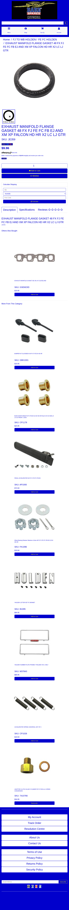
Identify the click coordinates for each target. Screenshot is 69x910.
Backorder (34, 803)
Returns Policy (34, 863)
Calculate (34, 201)
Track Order (34, 823)
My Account (34, 817)
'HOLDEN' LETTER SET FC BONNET (24, 602)
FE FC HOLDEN (47, 39)
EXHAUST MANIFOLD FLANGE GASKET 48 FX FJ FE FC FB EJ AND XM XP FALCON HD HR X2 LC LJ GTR (33, 47)
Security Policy (34, 869)
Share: (7, 144)
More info (9, 152)
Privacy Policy (34, 857)
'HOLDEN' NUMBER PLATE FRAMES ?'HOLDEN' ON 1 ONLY (31, 665)
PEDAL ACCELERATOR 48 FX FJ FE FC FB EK (27, 478)
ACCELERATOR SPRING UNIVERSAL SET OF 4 (27, 727)
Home (6, 39)
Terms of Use (34, 852)
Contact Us (34, 843)
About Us (34, 837)
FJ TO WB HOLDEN (24, 39)
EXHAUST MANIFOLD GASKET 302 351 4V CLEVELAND (30, 280)
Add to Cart (34, 171)
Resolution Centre (34, 828)
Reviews (50, 209)
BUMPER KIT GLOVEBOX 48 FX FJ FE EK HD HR (28, 353)
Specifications (27, 209)
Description (9, 209)
